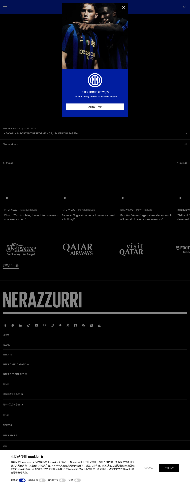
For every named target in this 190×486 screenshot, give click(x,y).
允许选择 (148, 467)
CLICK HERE (95, 107)
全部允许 (169, 467)
